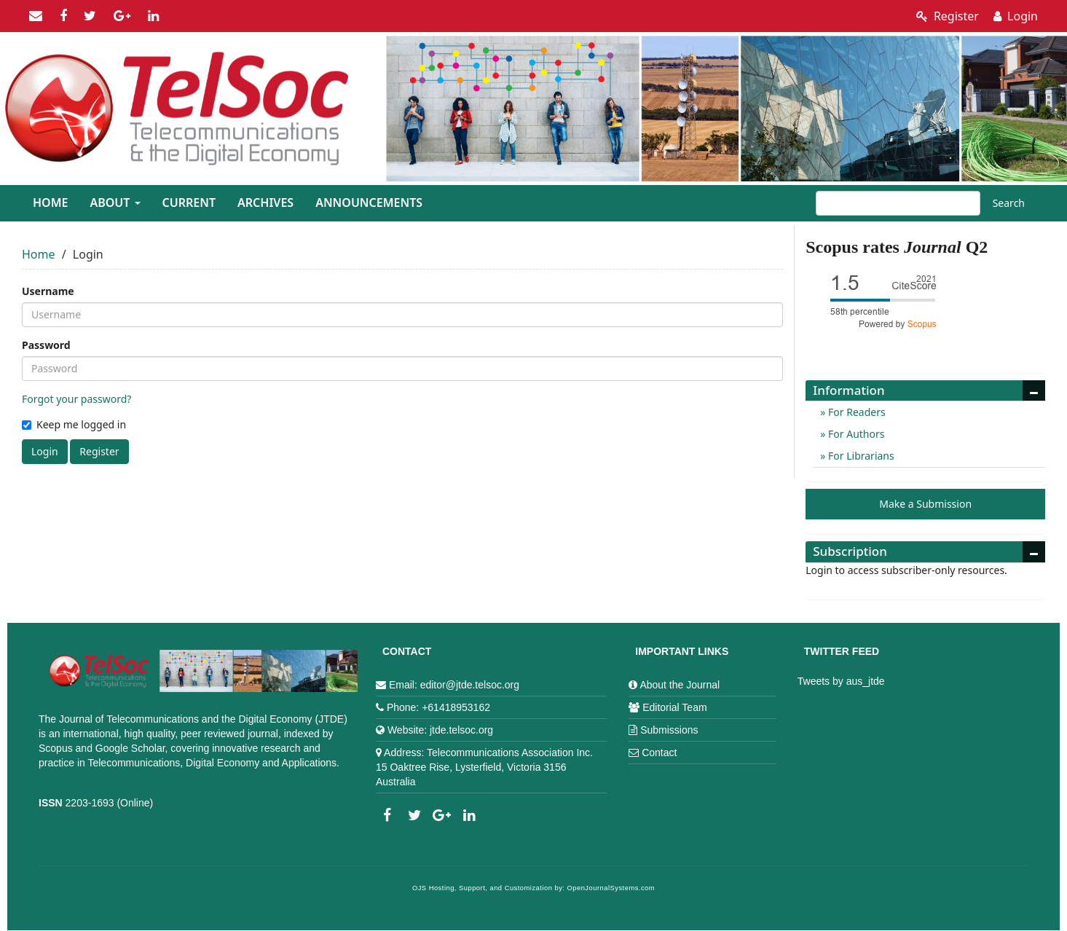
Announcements (368, 203)
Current (189, 203)
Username (48, 291)
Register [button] (99, 451)
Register (947, 16)
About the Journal (679, 685)
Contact (659, 752)
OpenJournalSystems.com (611, 888)
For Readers (855, 412)
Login (1015, 16)
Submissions (669, 730)
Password (46, 345)
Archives (265, 203)
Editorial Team (674, 707)
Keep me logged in (74, 424)
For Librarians (859, 456)
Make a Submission (925, 504)
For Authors (854, 434)
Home (50, 203)
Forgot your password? (76, 399)
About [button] (115, 203)
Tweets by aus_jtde (841, 681)
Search (1009, 203)
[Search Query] (898, 203)
